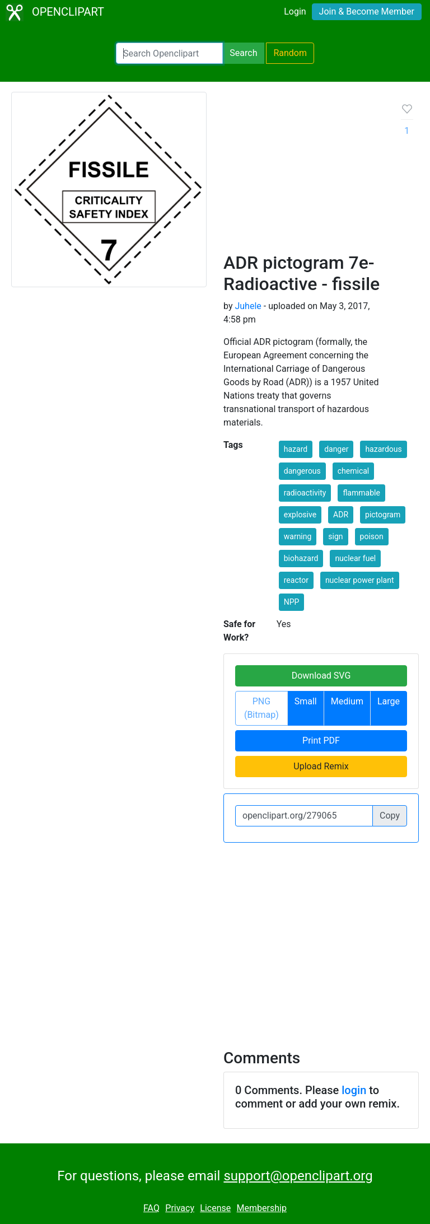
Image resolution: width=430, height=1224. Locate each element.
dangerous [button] (302, 470)
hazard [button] (295, 449)
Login (295, 11)
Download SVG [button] (321, 675)
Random (290, 53)
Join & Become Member (366, 11)
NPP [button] (292, 601)
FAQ (151, 1208)
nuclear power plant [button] (359, 580)
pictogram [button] (382, 514)
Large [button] (388, 701)
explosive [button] (300, 514)
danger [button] (336, 449)
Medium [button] (347, 701)
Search (243, 53)
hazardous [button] (383, 449)
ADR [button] (340, 514)
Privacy (179, 1208)
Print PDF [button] (321, 740)
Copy (390, 815)
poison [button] (372, 536)
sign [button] (335, 536)
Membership (262, 1208)
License (215, 1208)
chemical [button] (354, 470)
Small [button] (306, 701)
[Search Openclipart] (169, 53)
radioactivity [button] (305, 492)
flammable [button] (361, 492)
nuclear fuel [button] (355, 558)
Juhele (248, 306)
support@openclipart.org (297, 1176)
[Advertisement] (303, 176)
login (354, 1090)
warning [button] (298, 536)
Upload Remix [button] (320, 766)
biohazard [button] (301, 558)
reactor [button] (296, 580)
